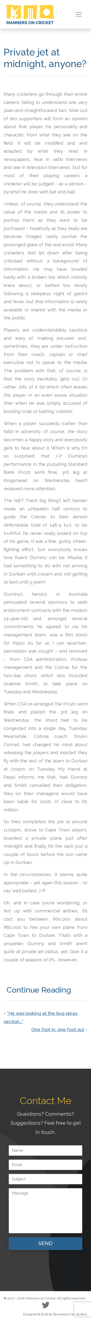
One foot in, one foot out (57, 1029)
